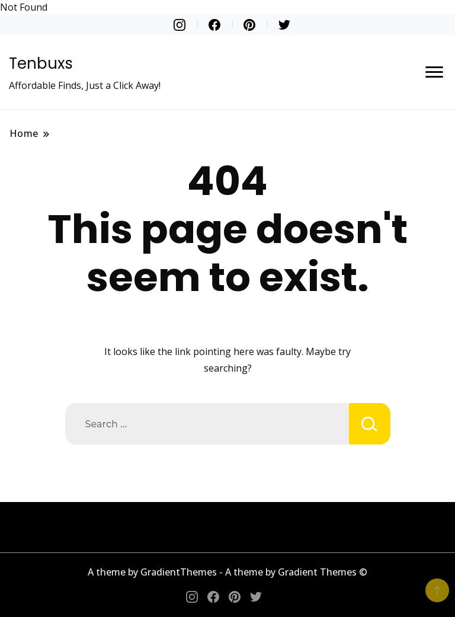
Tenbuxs (41, 63)
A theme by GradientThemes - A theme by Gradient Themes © (227, 571)
